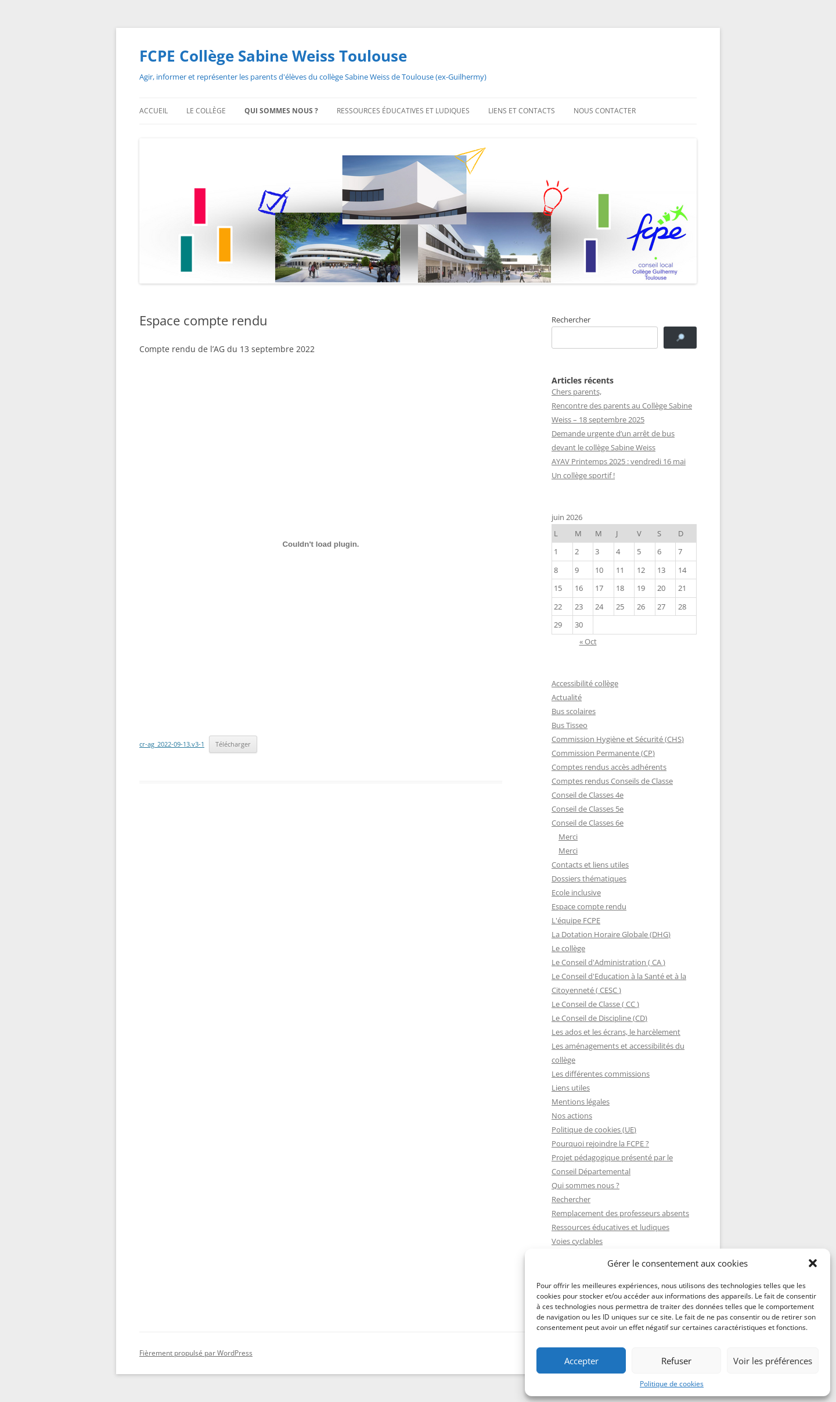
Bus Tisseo (570, 725)
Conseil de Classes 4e (588, 795)
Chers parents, (576, 391)
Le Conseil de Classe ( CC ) (595, 1004)
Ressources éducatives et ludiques (403, 111)
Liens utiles (571, 1087)
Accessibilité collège (585, 683)
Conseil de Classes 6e (588, 822)
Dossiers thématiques (589, 878)
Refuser (676, 1361)
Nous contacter (605, 111)
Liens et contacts (521, 111)
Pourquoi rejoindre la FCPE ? (600, 1143)
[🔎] (680, 337)
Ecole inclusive (576, 892)
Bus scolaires (574, 711)
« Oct (588, 641)
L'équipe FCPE (576, 920)
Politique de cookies (672, 1384)
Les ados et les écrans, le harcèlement (616, 1032)
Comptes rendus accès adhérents (609, 767)
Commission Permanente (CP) (603, 753)
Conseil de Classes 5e (588, 809)
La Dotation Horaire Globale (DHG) (611, 934)
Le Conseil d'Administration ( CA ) (608, 962)
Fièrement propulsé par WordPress (196, 1353)
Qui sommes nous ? (281, 111)
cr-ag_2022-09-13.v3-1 (171, 744)
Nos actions (572, 1115)
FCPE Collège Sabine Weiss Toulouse (273, 55)
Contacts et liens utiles (590, 864)
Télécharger (233, 744)
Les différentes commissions (601, 1073)
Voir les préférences (772, 1361)
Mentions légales (581, 1101)
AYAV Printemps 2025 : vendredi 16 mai (619, 461)
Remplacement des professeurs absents (620, 1213)
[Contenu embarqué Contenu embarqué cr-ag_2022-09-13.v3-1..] (320, 544)
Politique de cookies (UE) (594, 1129)
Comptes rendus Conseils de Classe (612, 781)
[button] (813, 1263)
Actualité (567, 697)
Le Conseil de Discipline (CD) (599, 1018)
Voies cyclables (577, 1241)
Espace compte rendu (589, 906)
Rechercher (571, 319)
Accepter (581, 1361)
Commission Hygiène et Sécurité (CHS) (618, 739)
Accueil (153, 111)
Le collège (206, 111)
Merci (568, 836)
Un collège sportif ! (583, 475)
